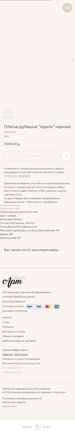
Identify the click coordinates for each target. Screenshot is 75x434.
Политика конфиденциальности (22, 398)
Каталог (7, 317)
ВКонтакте (21, 354)
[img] (14, 282)
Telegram (7, 354)
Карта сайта (9, 406)
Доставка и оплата (13, 331)
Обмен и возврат (13, 336)
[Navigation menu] (67, 7)
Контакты (8, 326)
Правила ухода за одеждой (19, 340)
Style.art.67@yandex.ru (15, 350)
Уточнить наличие (17, 175)
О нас (6, 322)
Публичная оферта (14, 402)
